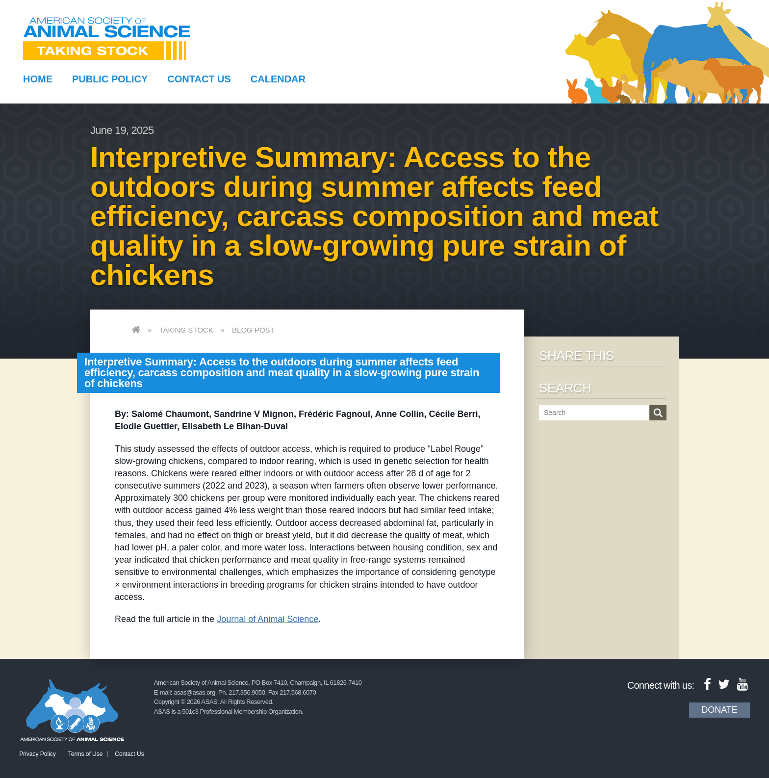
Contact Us (199, 79)
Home (37, 79)
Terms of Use (85, 754)
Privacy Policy (37, 754)
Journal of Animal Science (267, 619)
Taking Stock (186, 330)
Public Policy (110, 79)
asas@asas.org (194, 692)
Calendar (278, 79)
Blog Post (253, 330)
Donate (719, 710)
